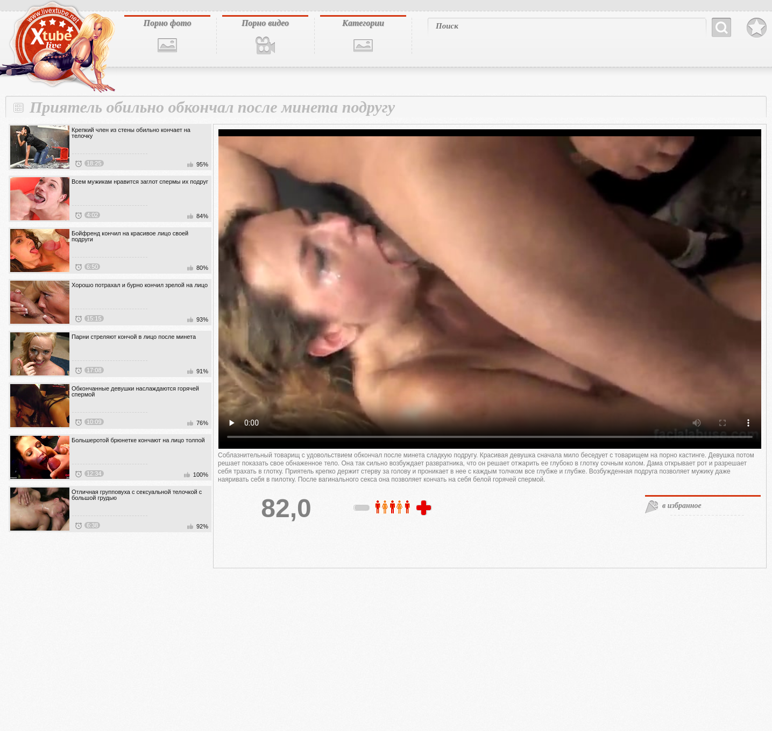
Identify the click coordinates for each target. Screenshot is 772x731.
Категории (363, 22)
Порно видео (265, 22)
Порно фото (167, 22)
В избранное (757, 28)
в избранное (682, 506)
